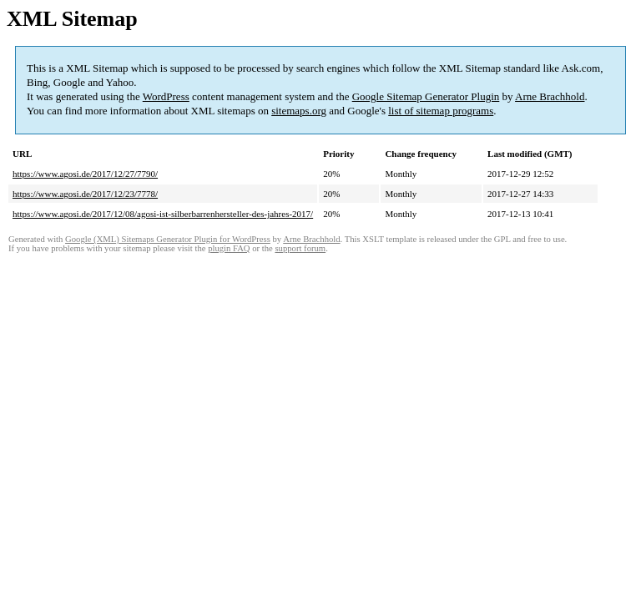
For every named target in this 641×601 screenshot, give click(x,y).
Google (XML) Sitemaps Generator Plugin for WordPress (167, 239)
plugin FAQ (229, 248)
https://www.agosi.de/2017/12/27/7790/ (85, 174)
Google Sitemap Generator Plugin (426, 96)
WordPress (166, 96)
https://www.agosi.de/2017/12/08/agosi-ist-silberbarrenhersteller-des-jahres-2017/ (163, 214)
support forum (300, 248)
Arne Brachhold (549, 96)
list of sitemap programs (440, 110)
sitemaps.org (298, 110)
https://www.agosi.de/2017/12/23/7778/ (85, 194)
